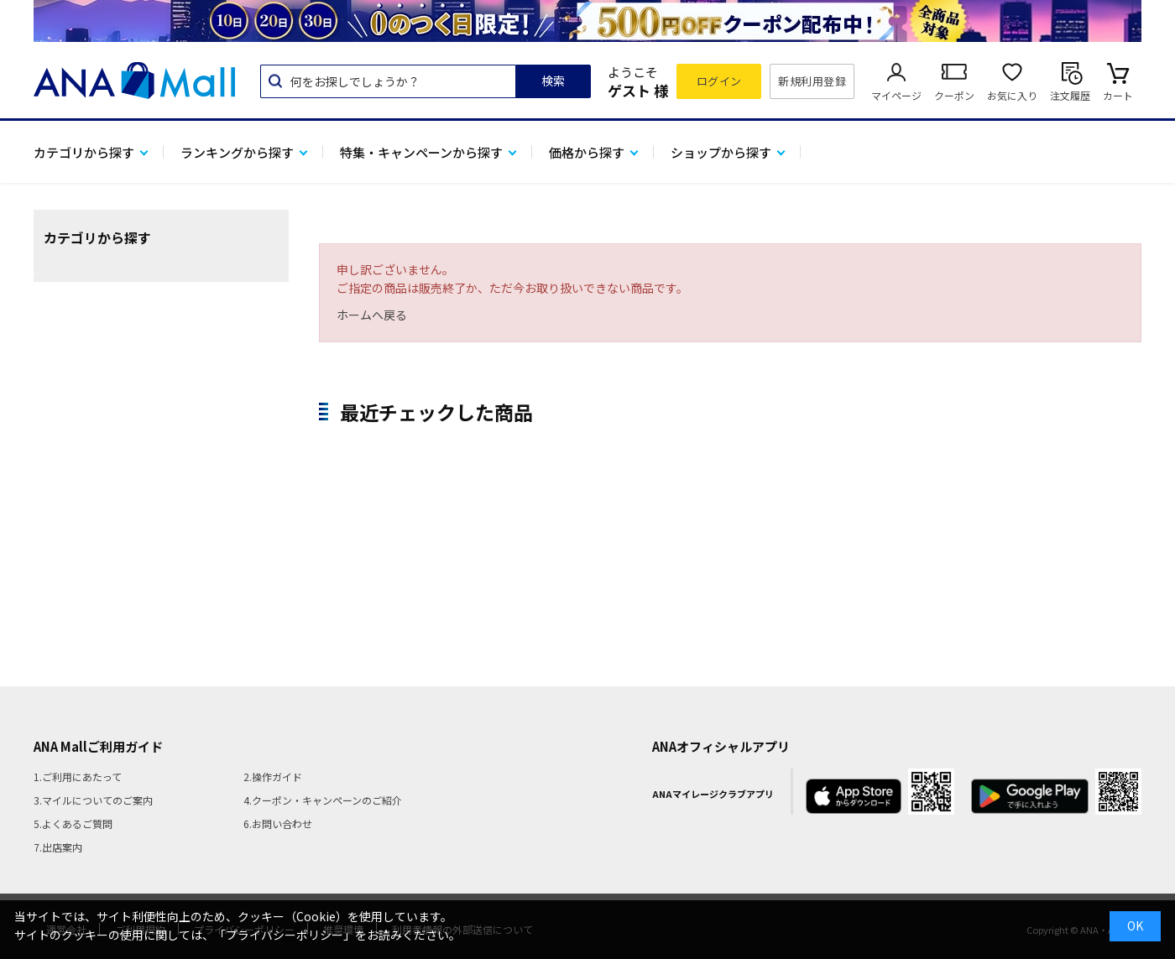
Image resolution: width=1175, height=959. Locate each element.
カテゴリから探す (84, 152)
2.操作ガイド (272, 776)
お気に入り (1012, 95)
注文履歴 (1070, 95)
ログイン (719, 81)
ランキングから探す (237, 152)
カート (1118, 95)
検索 (553, 80)
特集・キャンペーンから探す (421, 152)
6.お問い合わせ (277, 823)
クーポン (954, 95)
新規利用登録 (812, 81)
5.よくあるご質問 (73, 823)
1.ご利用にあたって (78, 776)
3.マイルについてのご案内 (93, 800)
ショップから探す (721, 152)
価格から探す (586, 152)
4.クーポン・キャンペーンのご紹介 (322, 800)
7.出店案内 (58, 847)
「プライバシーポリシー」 (284, 934)
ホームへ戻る (372, 314)
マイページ (896, 95)
